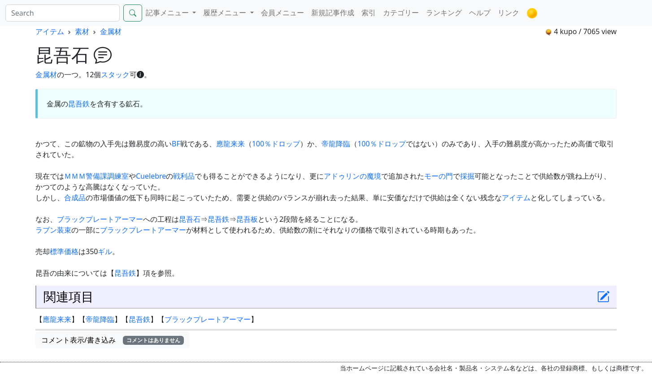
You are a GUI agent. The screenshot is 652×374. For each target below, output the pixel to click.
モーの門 (438, 176)
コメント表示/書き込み (112, 340)
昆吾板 (247, 219)
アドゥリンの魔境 (352, 176)
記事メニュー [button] (168, 13)
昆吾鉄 (79, 104)
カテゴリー (401, 13)
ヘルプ (480, 13)
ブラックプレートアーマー (100, 219)
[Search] (62, 13)
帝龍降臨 (336, 144)
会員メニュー (282, 13)
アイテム (49, 31)
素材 (82, 31)
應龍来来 (230, 144)
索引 (368, 13)
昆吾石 (189, 219)
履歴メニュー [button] (225, 13)
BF (176, 144)
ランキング (444, 13)
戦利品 (184, 176)
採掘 (467, 176)
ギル (105, 251)
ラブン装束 (53, 230)
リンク (508, 13)
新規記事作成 (332, 13)
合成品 (75, 197)
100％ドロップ (276, 144)
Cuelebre (151, 176)
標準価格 (64, 251)
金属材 (111, 31)
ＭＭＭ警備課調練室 (96, 176)
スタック (115, 74)
